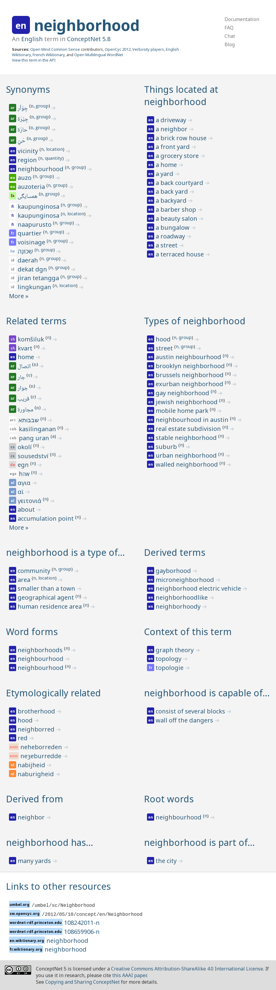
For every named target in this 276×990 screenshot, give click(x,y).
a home (167, 165)
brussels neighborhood (190, 375)
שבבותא (29, 420)
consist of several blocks (191, 711)
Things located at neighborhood (181, 95)
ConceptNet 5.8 (88, 39)
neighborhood (86, 25)
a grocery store (178, 156)
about (27, 509)
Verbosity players (148, 49)
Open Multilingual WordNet (98, 54)
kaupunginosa (39, 206)
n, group (39, 107)
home (27, 357)
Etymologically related (53, 693)
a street (167, 245)
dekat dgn (33, 269)
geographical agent (46, 597)
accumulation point (46, 518)
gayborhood (174, 571)
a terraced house (180, 254)
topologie (170, 668)
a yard (165, 174)
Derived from (34, 799)
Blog (230, 44)
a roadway (171, 236)
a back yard (172, 191)
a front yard (173, 147)
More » (18, 296)
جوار (23, 388)
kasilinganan (38, 429)
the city (167, 861)
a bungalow (173, 227)
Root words (169, 799)
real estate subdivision (189, 429)
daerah (29, 260)
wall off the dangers (185, 720)
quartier (30, 233)
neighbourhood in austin (193, 420)
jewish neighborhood (187, 402)
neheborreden (41, 747)
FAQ (229, 27)
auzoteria (32, 187)
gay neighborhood (183, 393)
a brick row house (182, 138)
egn (24, 465)
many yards (35, 861)
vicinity (29, 151)
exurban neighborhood (190, 384)
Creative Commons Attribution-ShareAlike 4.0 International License (187, 968)
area (25, 580)
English (32, 39)
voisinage (32, 242)
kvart (26, 348)
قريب (24, 399)
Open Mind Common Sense (55, 49)
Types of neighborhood (194, 321)
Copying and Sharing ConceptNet (82, 982)
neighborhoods (41, 650)
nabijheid (32, 765)
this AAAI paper (129, 975)
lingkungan (35, 287)
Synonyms (28, 89)
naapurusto (35, 224)
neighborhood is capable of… (207, 693)
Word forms (32, 631)
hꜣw (25, 474)
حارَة (23, 130)
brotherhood (37, 711)
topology (169, 659)
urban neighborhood (187, 455)
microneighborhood (186, 580)
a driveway (172, 120)
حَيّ (22, 141)
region (28, 160)
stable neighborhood (187, 438)
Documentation (242, 19)
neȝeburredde (41, 756)
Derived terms (174, 552)
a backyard (172, 200)
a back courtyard (180, 183)
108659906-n (82, 932)
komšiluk (32, 339)
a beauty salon (177, 218)
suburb (167, 447)
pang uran (35, 438)
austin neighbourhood (189, 357)
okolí (25, 447)
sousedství (34, 456)
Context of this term (188, 631)
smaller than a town (47, 588)
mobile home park (183, 411)
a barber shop (177, 209)
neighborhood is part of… (199, 842)
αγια (25, 483)
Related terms (36, 321)
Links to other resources (58, 886)
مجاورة (25, 410)
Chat (230, 36)
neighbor (32, 817)
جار (21, 378)
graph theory (175, 650)
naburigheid (36, 774)
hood (164, 339)
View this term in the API (34, 60)
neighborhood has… (49, 842)
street (165, 348)
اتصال (24, 367)
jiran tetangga (39, 278)
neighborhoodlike (182, 597)
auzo (25, 178)
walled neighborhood (187, 464)
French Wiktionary (49, 54)
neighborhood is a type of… (65, 552)
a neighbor (172, 129)
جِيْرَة (23, 119)
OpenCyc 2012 (118, 49)
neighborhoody (179, 606)
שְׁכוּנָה (26, 251)
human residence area (50, 606)
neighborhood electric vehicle (199, 588)
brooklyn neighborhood (191, 366)
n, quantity (51, 158)
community (35, 571)
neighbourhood (41, 169)
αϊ (21, 492)
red (23, 738)
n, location (52, 149)
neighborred (37, 729)
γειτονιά (30, 501)
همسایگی (28, 197)
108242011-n (82, 923)
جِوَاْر (23, 109)
